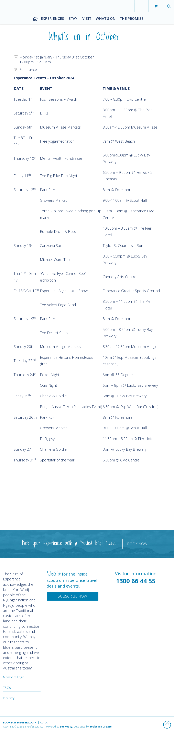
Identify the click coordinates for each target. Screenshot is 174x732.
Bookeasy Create (100, 726)
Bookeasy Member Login (19, 722)
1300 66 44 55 (135, 581)
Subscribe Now (72, 596)
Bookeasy (66, 726)
